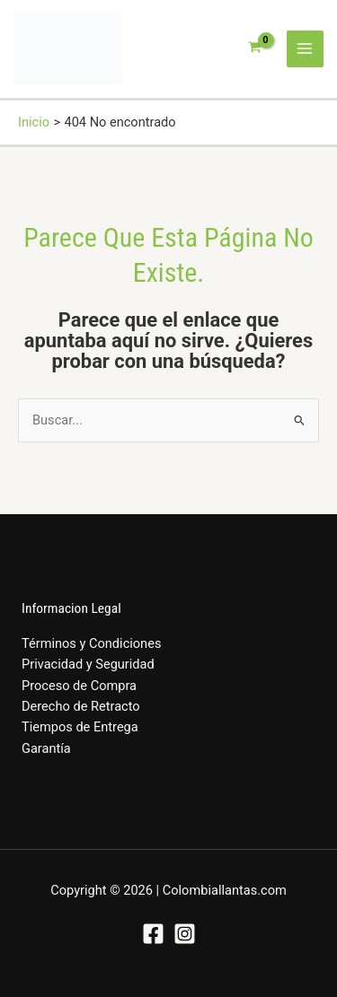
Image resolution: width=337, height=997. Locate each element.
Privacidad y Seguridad (88, 664)
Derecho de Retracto (81, 706)
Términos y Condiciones (91, 643)
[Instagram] (184, 934)
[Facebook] (153, 934)
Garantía (46, 748)
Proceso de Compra (79, 686)
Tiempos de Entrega (80, 727)
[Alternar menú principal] (305, 49)
